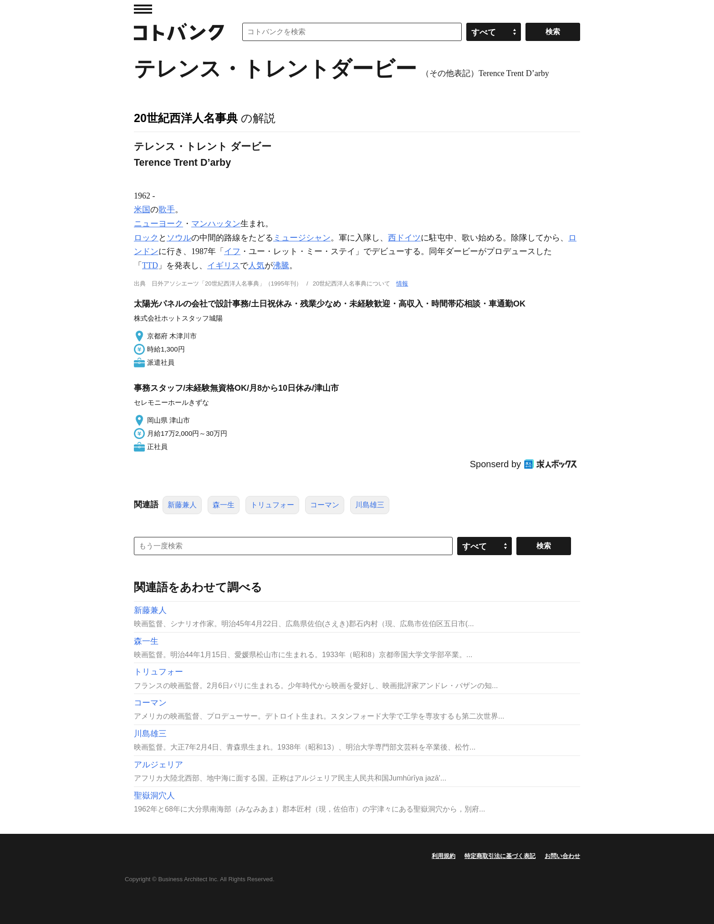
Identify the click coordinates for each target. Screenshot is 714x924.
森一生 (224, 505)
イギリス (223, 265)
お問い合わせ (562, 856)
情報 (402, 283)
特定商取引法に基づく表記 (500, 856)
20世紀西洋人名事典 (186, 118)
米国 (142, 209)
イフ (232, 251)
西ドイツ (404, 237)
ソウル (179, 237)
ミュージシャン (302, 237)
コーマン (324, 505)
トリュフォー (272, 505)
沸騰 (281, 265)
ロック (146, 237)
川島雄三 (369, 505)
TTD (150, 265)
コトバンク (179, 32)
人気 (256, 265)
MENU (143, 9)
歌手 (166, 209)
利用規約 (443, 856)
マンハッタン (215, 223)
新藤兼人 (182, 505)
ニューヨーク (158, 223)
